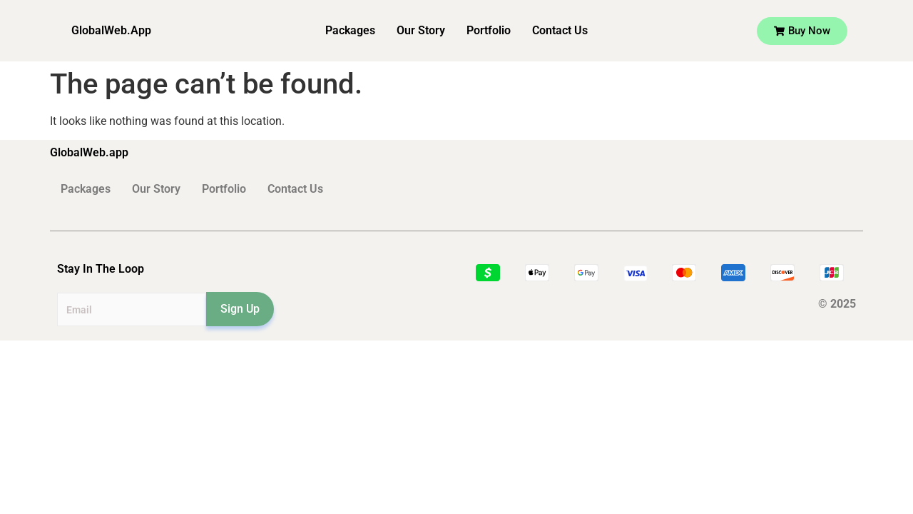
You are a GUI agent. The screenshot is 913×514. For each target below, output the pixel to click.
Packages (350, 30)
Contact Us (560, 30)
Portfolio (488, 30)
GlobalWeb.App (111, 30)
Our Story (421, 30)
